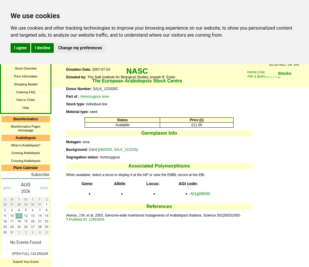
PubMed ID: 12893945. (87, 219)
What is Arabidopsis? (26, 145)
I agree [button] (20, 47)
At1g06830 (200, 193)
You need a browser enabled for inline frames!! (285, 82)
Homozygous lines (94, 96)
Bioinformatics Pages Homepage (25, 128)
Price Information (26, 76)
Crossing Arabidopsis (25, 161)
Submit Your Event (26, 261)
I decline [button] (42, 47)
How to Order (25, 100)
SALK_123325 (125, 150)
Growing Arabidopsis (25, 153)
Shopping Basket (26, 84)
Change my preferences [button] (80, 47)
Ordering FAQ (26, 92)
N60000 (105, 150)
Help (26, 107)
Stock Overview (25, 68)
